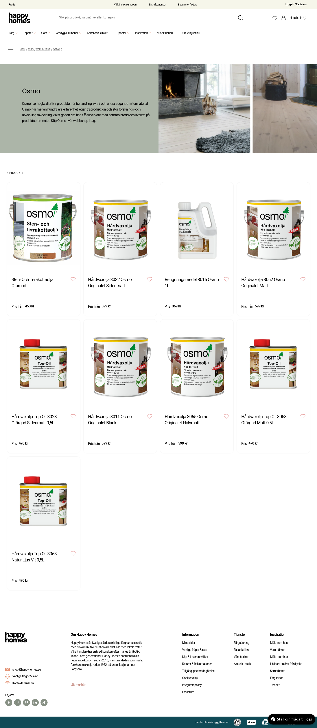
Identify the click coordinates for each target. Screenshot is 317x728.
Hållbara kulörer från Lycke (286, 664)
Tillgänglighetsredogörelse (198, 671)
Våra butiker (241, 657)
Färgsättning (241, 642)
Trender (274, 685)
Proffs (12, 4)
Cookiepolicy (190, 678)
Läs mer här (78, 684)
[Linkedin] (35, 702)
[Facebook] (8, 702)
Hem (22, 49)
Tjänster (123, 33)
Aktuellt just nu (190, 33)
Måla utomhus (279, 657)
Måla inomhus (279, 642)
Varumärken (277, 650)
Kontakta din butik (23, 683)
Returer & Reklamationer (197, 664)
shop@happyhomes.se (26, 669)
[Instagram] (17, 702)
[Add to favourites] (73, 279)
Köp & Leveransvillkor (195, 657)
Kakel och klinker (97, 33)
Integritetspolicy (191, 685)
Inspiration (143, 33)
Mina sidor (188, 642)
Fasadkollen (241, 650)
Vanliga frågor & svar (21, 676)
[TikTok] (44, 702)
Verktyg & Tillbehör (69, 33)
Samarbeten (277, 671)
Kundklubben (165, 33)
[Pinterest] (26, 702)
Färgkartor (276, 678)
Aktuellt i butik (242, 664)
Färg (14, 33)
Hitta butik (299, 17)
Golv (46, 33)
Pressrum (188, 692)
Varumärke (43, 49)
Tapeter (30, 33)
